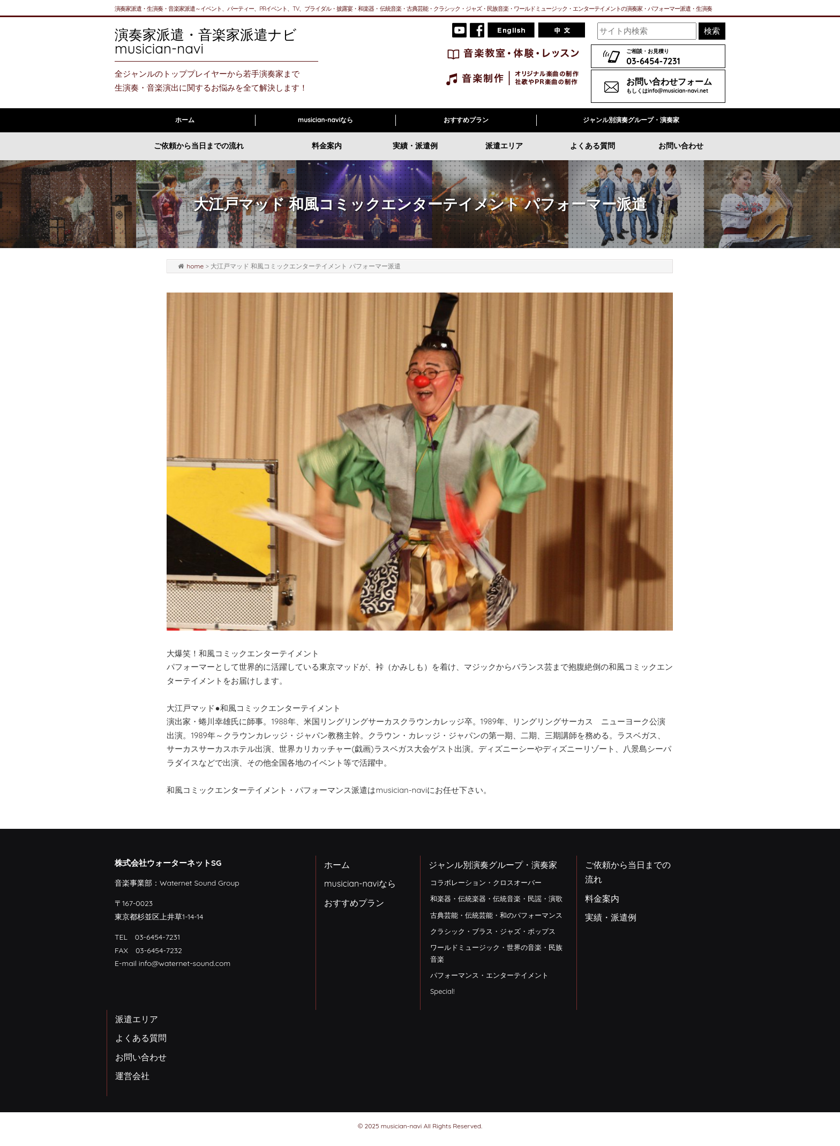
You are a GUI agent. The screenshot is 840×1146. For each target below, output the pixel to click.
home (195, 266)
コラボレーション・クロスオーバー (486, 882)
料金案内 (327, 146)
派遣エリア (504, 146)
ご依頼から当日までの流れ (199, 146)
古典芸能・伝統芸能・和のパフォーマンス (496, 915)
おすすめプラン (466, 120)
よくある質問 (592, 146)
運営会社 (132, 1075)
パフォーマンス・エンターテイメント (489, 975)
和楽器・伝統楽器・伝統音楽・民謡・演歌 (496, 898)
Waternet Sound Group (199, 883)
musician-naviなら (325, 120)
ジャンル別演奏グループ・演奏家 (631, 120)
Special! (442, 991)
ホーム (184, 120)
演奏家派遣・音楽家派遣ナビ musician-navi (213, 41)
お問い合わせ (680, 146)
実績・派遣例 (415, 146)
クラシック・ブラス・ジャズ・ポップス (493, 931)
